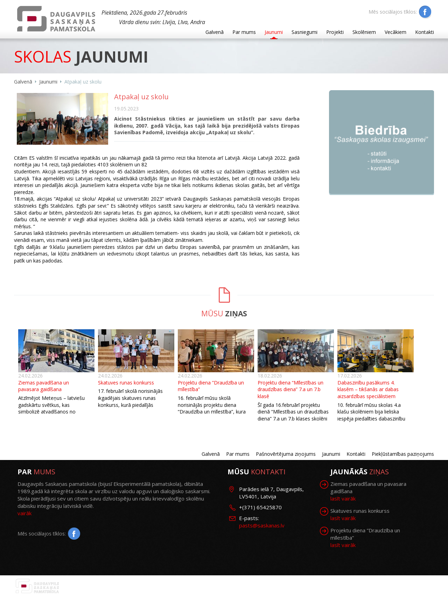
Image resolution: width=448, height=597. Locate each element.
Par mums (244, 32)
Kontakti (424, 32)
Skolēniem (364, 32)
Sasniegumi (304, 32)
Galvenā (214, 32)
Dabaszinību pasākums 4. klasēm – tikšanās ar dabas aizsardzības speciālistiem (368, 389)
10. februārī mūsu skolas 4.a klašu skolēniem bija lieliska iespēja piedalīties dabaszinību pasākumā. (371, 415)
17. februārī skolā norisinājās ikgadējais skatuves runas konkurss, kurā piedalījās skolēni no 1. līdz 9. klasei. (130, 401)
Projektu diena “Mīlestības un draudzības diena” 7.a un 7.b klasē (290, 389)
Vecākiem (395, 32)
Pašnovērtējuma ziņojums (286, 454)
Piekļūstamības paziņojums (403, 454)
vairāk (24, 513)
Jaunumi (274, 32)
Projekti (335, 32)
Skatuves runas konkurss (126, 382)
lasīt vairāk (343, 498)
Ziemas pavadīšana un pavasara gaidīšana (43, 386)
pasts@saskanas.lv (262, 525)
